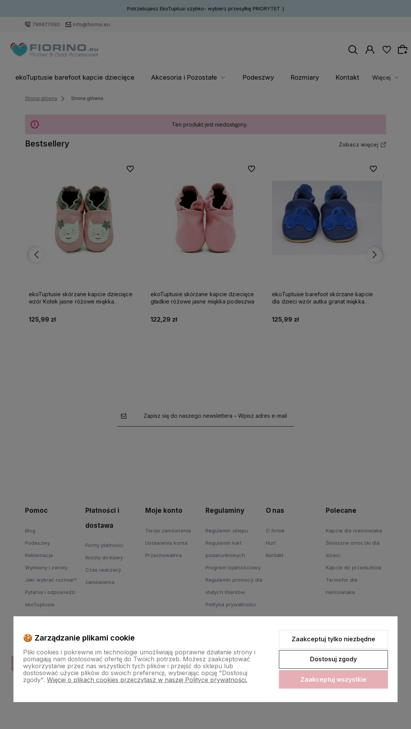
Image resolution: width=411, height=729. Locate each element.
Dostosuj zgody (333, 659)
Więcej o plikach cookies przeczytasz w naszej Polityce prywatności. (147, 680)
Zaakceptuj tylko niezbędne (333, 639)
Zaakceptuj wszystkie (333, 679)
